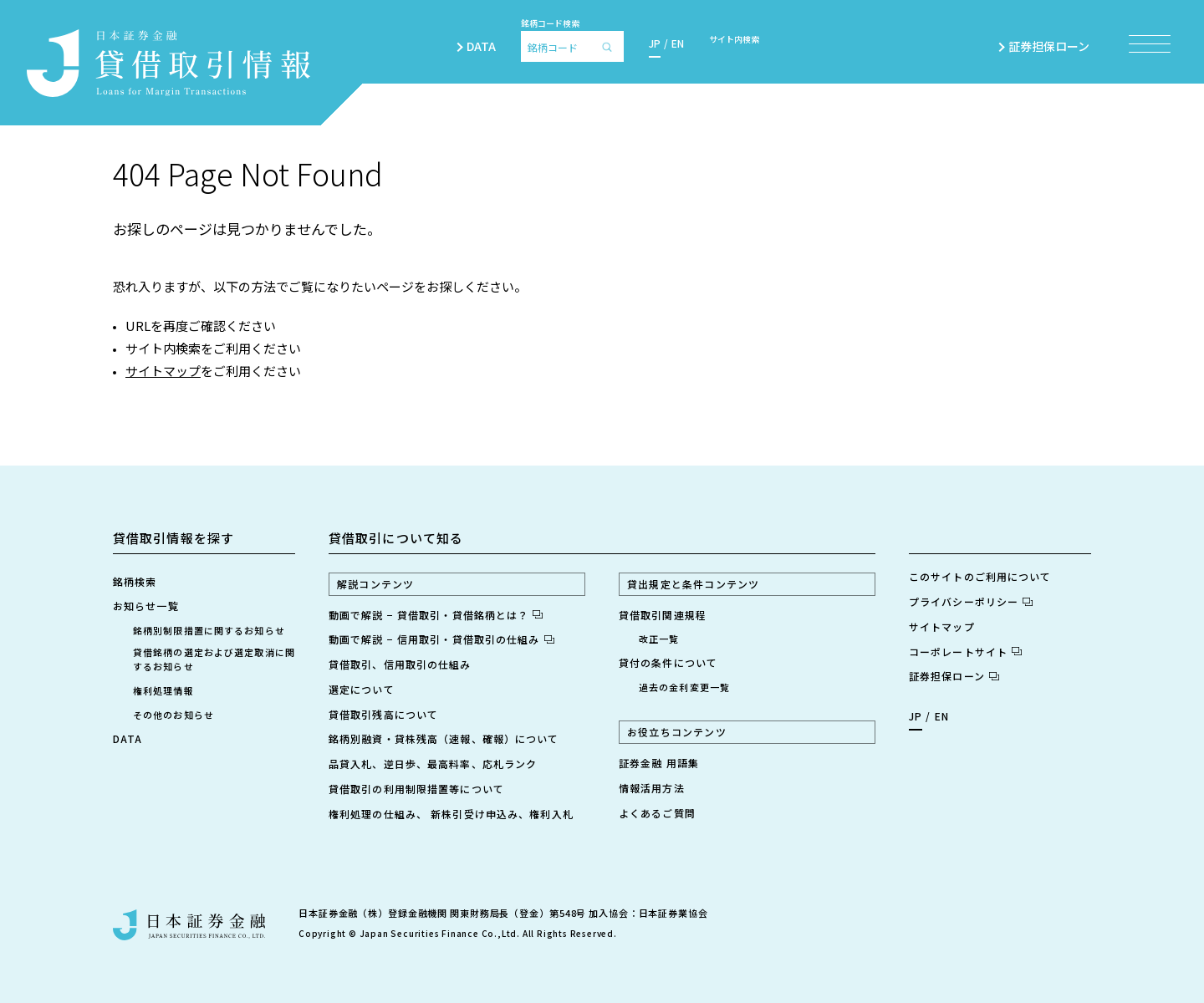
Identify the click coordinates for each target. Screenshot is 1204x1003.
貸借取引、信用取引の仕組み (400, 664)
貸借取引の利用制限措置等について (416, 789)
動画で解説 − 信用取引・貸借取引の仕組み (441, 639)
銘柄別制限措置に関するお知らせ (209, 630)
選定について (362, 689)
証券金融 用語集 (659, 763)
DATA (481, 46)
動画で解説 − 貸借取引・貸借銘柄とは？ (436, 615)
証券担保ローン (1056, 46)
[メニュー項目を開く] (1150, 44)
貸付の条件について (668, 662)
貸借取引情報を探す (173, 538)
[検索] (611, 46)
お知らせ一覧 (146, 605)
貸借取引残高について (383, 714)
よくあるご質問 (657, 813)
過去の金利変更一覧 (684, 687)
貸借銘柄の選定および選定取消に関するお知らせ (214, 659)
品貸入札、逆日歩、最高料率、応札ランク (433, 763)
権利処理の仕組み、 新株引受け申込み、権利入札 (451, 814)
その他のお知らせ (173, 714)
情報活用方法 (652, 788)
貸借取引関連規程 (663, 615)
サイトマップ (163, 370)
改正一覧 (659, 638)
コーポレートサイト (965, 651)
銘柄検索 (134, 581)
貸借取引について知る (396, 538)
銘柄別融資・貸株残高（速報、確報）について (444, 738)
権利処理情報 (163, 690)
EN (677, 43)
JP (655, 43)
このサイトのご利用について (980, 576)
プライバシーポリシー (971, 601)
